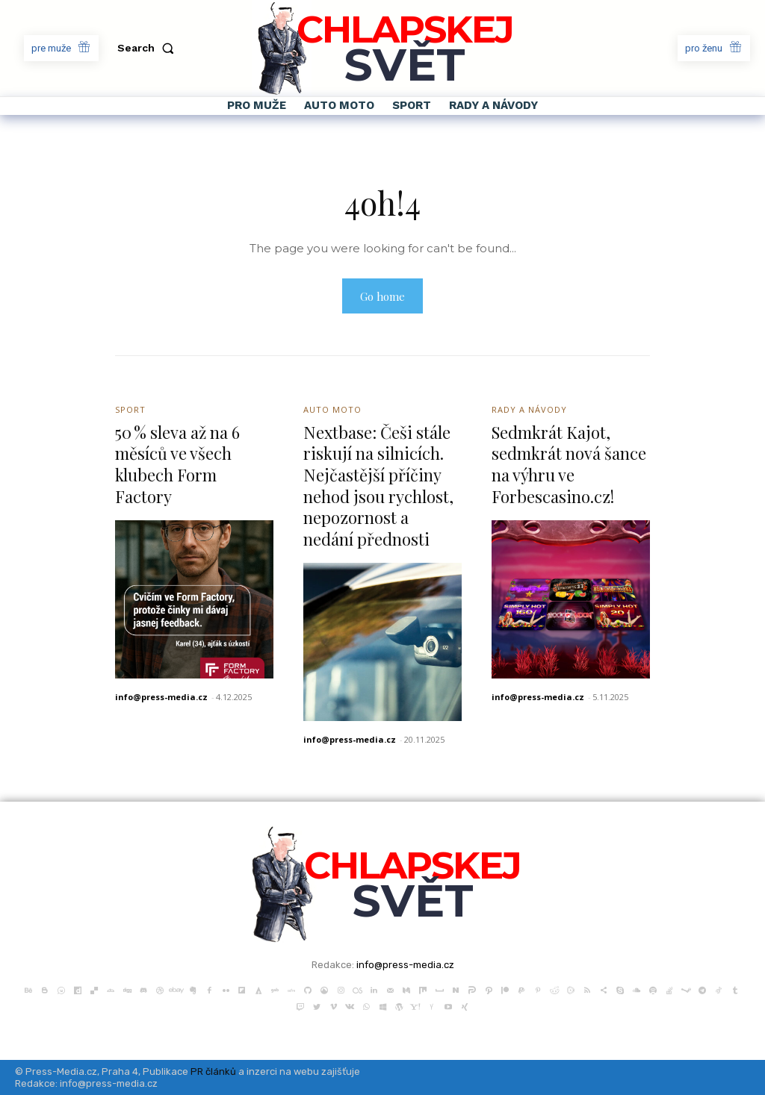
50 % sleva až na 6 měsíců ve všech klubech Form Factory (177, 464)
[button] (148, 47)
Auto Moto (332, 409)
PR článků (213, 1071)
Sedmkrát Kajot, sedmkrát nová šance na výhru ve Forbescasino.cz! (569, 464)
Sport (130, 409)
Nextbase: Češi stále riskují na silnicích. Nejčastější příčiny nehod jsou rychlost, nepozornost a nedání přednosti (378, 485)
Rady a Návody (529, 409)
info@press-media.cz (161, 696)
